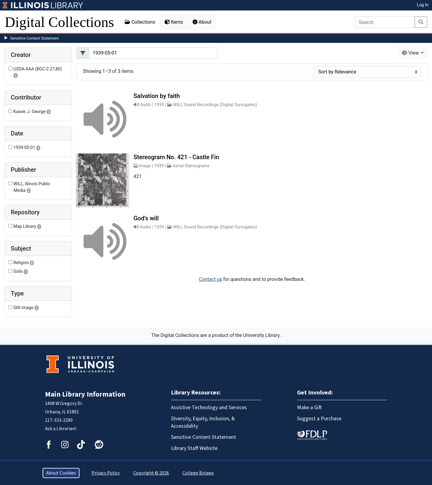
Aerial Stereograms (191, 165)
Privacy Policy (106, 473)
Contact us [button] (210, 279)
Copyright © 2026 (151, 473)
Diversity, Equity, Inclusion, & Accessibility (203, 422)
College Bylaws (198, 473)
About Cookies (61, 473)
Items (174, 22)
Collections (140, 22)
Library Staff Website (194, 448)
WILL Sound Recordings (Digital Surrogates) (215, 104)
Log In (422, 4)
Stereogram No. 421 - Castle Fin (176, 157)
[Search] (385, 22)
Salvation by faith (157, 96)
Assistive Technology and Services (209, 407)
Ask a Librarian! (60, 428)
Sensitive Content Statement (34, 38)
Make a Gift (309, 407)
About (202, 22)
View (411, 53)
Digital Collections (59, 22)
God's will (146, 218)
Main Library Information (85, 394)
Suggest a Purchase (319, 418)
